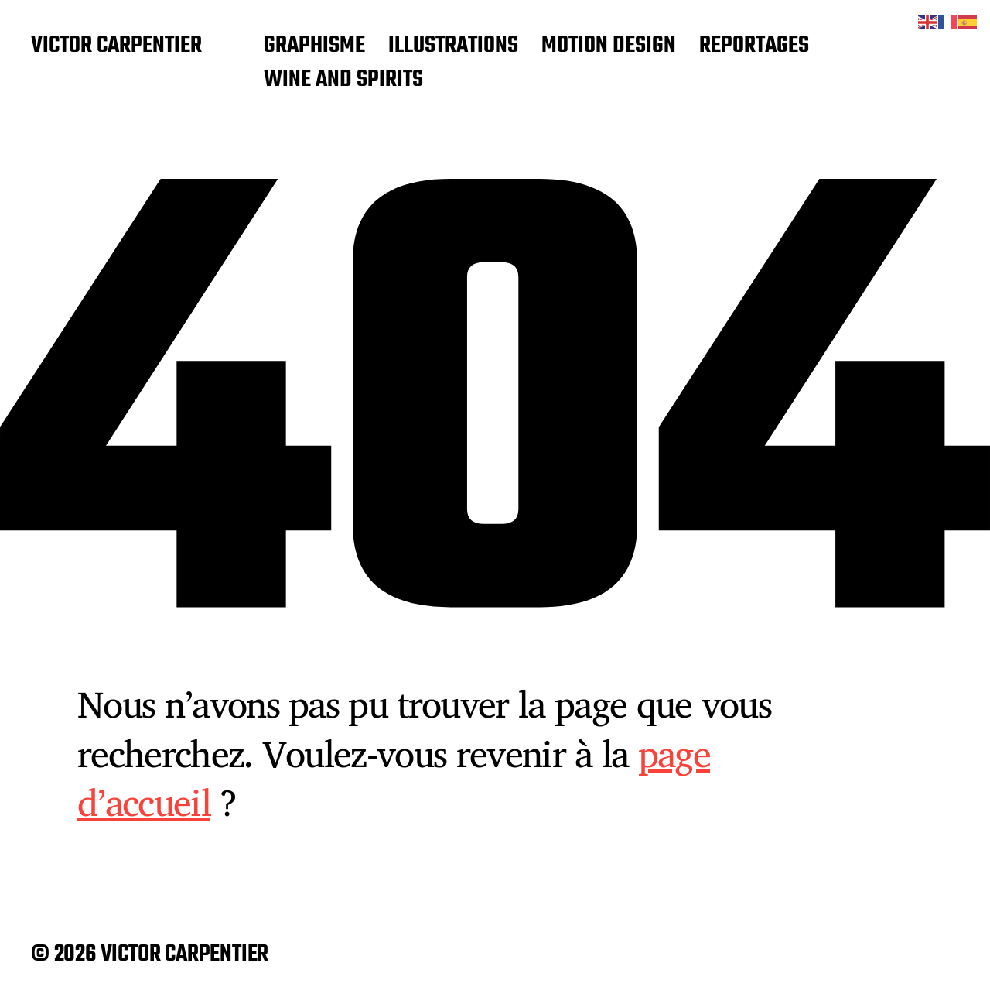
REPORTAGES (754, 46)
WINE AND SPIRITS (343, 80)
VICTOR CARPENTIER (116, 46)
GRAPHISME (314, 46)
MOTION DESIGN (608, 46)
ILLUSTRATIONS (453, 46)
